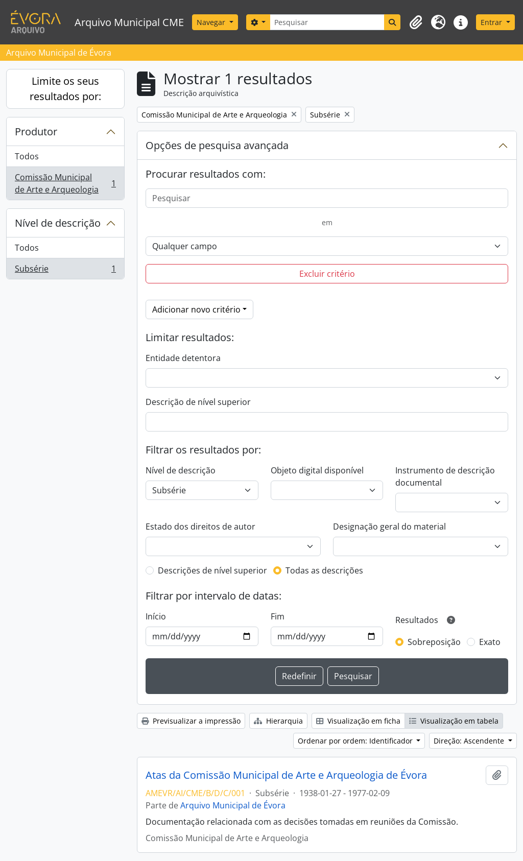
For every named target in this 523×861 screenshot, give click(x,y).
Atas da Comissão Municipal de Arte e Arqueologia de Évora (286, 775)
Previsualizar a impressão (191, 721)
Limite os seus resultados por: (65, 88)
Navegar (212, 22)
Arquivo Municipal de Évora (233, 805)
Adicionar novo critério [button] (196, 309)
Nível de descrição (58, 223)
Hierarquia (278, 721)
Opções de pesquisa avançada (217, 145)
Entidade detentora (183, 358)
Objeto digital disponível (317, 470)
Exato (490, 642)
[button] (416, 22)
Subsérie (65, 270)
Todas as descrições (324, 570)
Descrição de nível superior (198, 402)
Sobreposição (434, 642)
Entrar (492, 22)
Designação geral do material (389, 526)
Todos (27, 156)
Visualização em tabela (453, 721)
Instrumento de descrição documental (445, 476)
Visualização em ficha (358, 721)
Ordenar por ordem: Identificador (356, 741)
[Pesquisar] (327, 22)
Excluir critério (327, 273)
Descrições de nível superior (212, 570)
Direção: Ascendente (470, 741)
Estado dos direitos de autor (200, 526)
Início (156, 616)
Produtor (36, 131)
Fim (277, 616)
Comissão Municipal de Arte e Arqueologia (65, 183)
